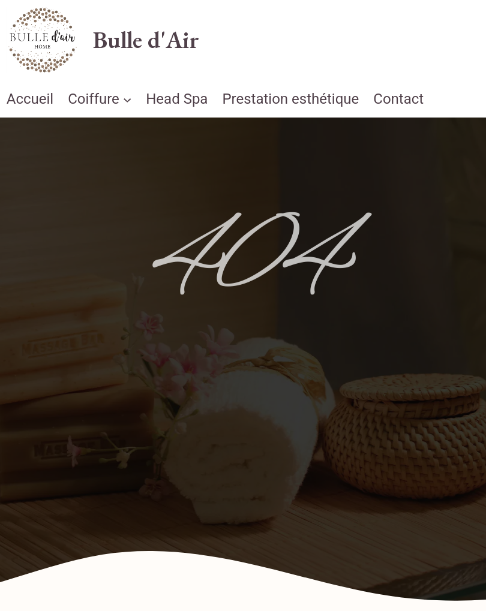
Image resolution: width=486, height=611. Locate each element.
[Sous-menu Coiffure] (127, 99)
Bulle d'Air (146, 39)
